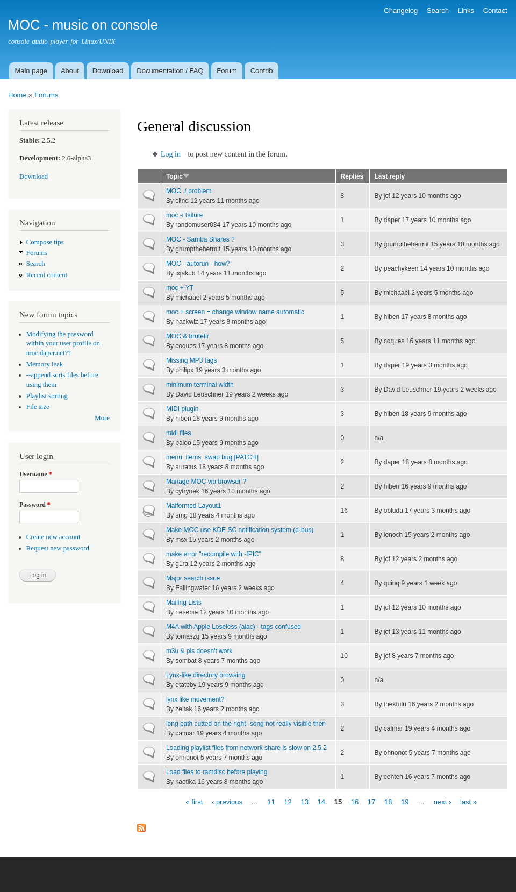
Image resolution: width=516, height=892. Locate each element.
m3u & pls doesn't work (199, 651)
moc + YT (180, 288)
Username (35, 474)
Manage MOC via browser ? (206, 481)
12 (287, 801)
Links (466, 10)
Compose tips (45, 242)
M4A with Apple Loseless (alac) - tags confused (233, 627)
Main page (31, 71)
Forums (46, 95)
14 (321, 801)
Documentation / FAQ (170, 71)
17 (371, 801)
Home (17, 95)
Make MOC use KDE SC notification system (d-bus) (239, 530)
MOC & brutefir (187, 336)
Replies (352, 176)
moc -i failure (184, 215)
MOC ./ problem (189, 191)
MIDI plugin (182, 409)
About (70, 71)
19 (404, 801)
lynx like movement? (195, 699)
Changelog (401, 10)
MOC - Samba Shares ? (200, 239)
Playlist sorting (47, 396)
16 (355, 801)
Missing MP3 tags (191, 360)
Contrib (261, 71)
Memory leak (44, 364)
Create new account (53, 537)
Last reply (390, 176)
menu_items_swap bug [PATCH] (212, 457)
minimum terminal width (200, 384)
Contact (495, 10)
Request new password (57, 548)
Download (108, 71)
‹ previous (227, 801)
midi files (178, 433)
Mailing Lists (184, 602)
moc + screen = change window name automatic (235, 312)
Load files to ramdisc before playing (217, 772)
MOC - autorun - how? (198, 263)
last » (468, 801)
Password (35, 504)
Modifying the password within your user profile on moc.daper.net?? (63, 343)
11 (271, 801)
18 (388, 801)
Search (438, 10)
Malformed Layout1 (193, 505)
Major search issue (193, 578)
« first (194, 801)
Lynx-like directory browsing (205, 675)
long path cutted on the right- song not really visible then (246, 723)
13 (304, 801)
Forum (227, 71)
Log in (171, 154)
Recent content (46, 275)
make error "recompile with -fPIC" (213, 554)
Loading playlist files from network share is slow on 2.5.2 (246, 748)
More (102, 418)
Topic (178, 176)
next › (443, 801)
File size (37, 406)
